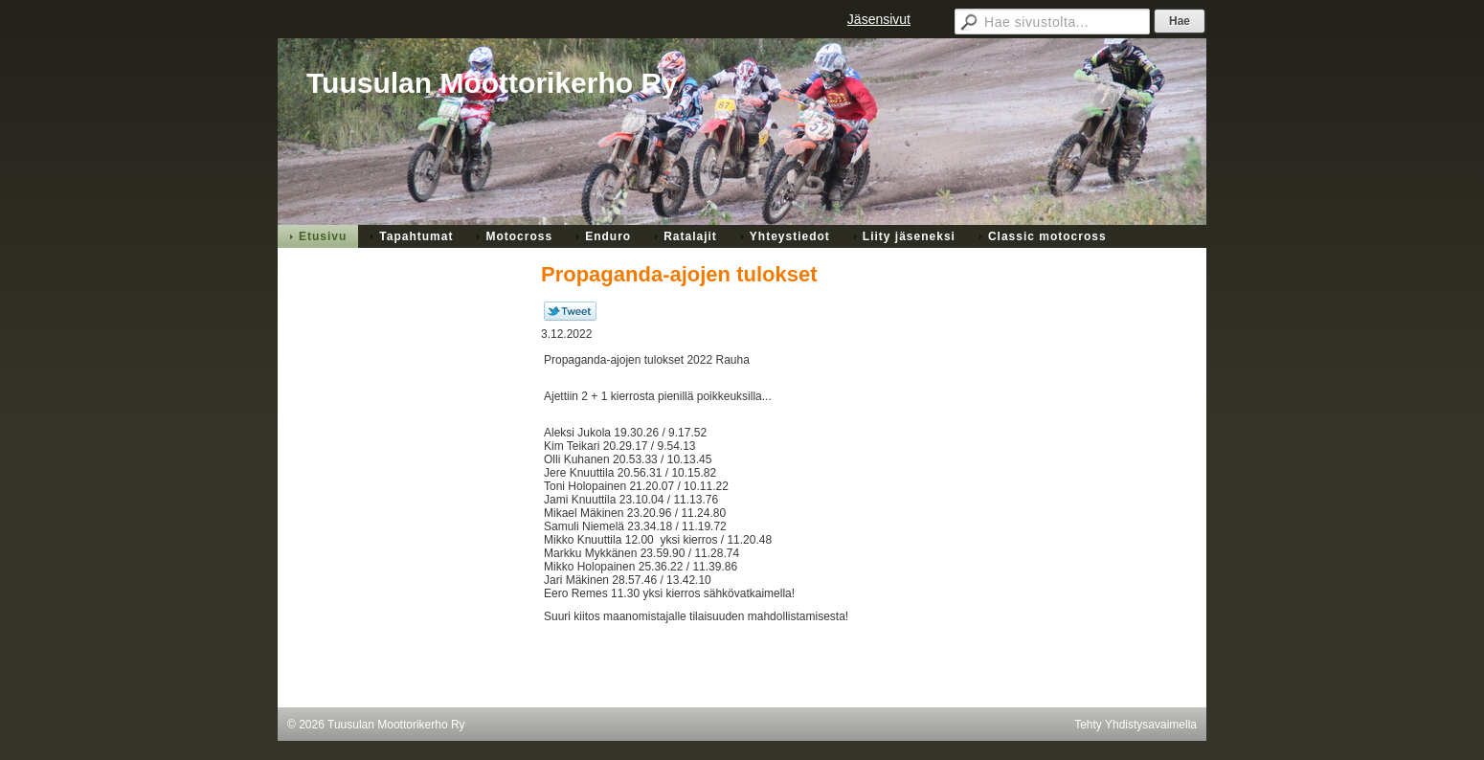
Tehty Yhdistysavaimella (1135, 724)
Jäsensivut (879, 19)
